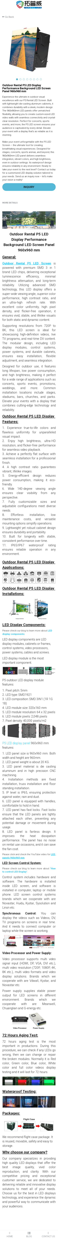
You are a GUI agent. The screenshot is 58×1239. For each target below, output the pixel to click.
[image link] (29, 4)
